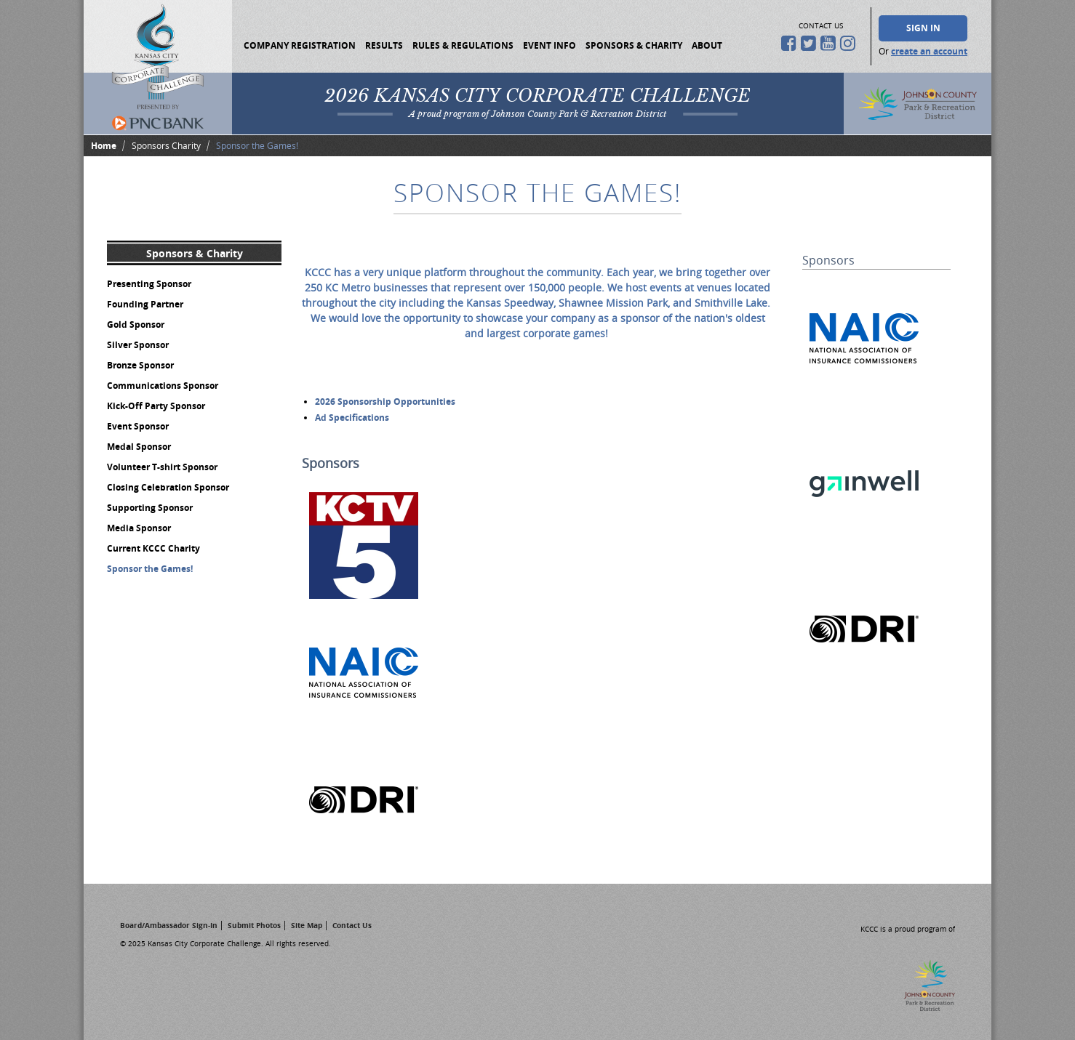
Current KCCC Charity (153, 548)
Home (103, 146)
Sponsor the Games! (150, 569)
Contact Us (352, 925)
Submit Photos (254, 925)
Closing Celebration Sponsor (168, 487)
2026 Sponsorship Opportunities (385, 401)
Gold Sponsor (135, 324)
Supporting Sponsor (150, 507)
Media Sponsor (139, 528)
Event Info (549, 45)
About (707, 45)
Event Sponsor (138, 426)
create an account (929, 51)
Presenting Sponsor (149, 284)
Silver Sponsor (138, 345)
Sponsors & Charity (634, 45)
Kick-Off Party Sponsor (156, 406)
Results (384, 45)
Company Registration (300, 45)
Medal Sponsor (139, 446)
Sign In (923, 28)
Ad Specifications (352, 417)
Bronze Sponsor (140, 365)
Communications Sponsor (162, 385)
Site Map (306, 925)
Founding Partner (145, 304)
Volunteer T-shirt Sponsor (162, 467)
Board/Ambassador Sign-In (168, 925)
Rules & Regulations (462, 45)
